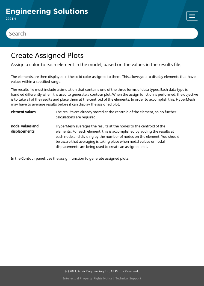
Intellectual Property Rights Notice (87, 278)
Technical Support (128, 278)
